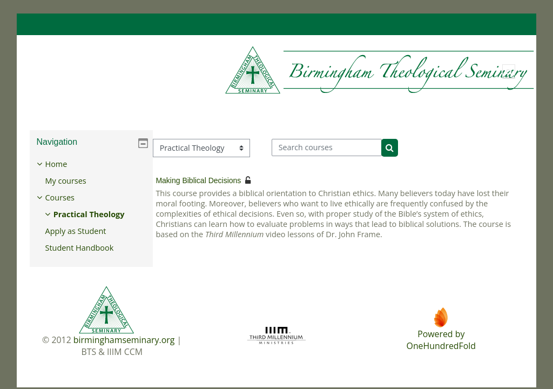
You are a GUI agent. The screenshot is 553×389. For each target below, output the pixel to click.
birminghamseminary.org (124, 340)
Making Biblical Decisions (198, 180)
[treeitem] (91, 206)
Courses (67, 197)
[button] (508, 71)
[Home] (283, 70)
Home (64, 164)
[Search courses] (327, 147)
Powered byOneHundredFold (441, 340)
